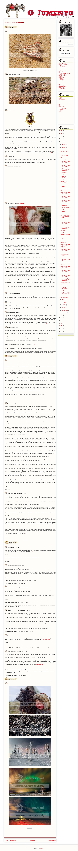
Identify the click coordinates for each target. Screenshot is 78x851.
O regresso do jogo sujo (65, 278)
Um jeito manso (62, 88)
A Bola (60, 97)
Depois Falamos (62, 71)
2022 (62, 326)
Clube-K (60, 98)
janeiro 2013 (63, 144)
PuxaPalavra (61, 83)
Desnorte (61, 72)
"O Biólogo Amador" (62, 80)
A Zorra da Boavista (62, 67)
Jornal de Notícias (62, 106)
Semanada (63, 163)
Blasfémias (61, 68)
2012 (62, 141)
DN (34, 344)
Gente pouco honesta (65, 203)
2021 (62, 325)
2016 (62, 317)
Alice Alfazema (62, 66)
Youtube (47, 323)
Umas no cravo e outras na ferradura (65, 149)
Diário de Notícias (62, 100)
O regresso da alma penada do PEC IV (65, 252)
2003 (62, 130)
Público (60, 110)
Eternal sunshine (37, 241)
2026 (62, 331)
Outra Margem (62, 81)
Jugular (60, 76)
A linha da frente (64, 242)
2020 (62, 323)
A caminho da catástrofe (65, 234)
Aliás (60, 65)
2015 (62, 315)
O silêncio (63, 186)
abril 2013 (63, 299)
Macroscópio (61, 77)
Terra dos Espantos (62, 86)
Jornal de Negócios (62, 105)
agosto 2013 (63, 305)
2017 (62, 318)
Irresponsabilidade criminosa (64, 273)
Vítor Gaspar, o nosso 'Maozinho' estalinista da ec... (65, 216)
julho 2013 (63, 304)
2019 (62, 322)
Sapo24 (60, 112)
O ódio (62, 238)
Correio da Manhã (62, 99)
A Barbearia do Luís (62, 63)
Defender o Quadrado (63, 70)
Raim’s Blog (61, 84)
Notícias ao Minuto (46, 639)
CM (51, 152)
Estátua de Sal (62, 75)
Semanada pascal (64, 297)
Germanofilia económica (65, 268)
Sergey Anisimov (10, 683)
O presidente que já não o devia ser (65, 283)
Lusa (60, 107)
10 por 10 (63, 168)
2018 (62, 320)
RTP (32, 551)
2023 (62, 328)
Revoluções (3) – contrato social (64, 182)
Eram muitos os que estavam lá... (65, 159)
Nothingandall (61, 79)
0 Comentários (20, 827)
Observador (61, 109)
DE (44, 394)
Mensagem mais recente (10, 840)
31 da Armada (61, 87)
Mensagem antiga (52, 840)
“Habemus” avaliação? (65, 207)
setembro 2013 (64, 307)
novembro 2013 (64, 310)
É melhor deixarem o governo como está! (65, 293)
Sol (59, 114)
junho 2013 (63, 302)
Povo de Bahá (61, 82)
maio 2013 (63, 301)
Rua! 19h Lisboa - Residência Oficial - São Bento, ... (65, 220)
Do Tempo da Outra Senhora (64, 73)
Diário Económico (62, 101)
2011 (62, 139)
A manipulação (64, 190)
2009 (62, 136)
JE (59, 104)
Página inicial (32, 840)
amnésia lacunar (21, 203)
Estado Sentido (62, 74)
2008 (62, 135)
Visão (60, 116)
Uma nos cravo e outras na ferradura (65, 223)
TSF (60, 115)
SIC (60, 113)
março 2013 (63, 147)
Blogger (42, 848)
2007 (62, 133)
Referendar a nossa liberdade (64, 247)
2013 (62, 143)
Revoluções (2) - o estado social (64, 177)
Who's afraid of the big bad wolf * (65, 255)
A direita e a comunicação (64, 288)
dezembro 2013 (64, 312)
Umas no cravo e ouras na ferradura (65, 232)
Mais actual (61, 78)
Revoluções (63, 172)
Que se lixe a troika (64, 155)
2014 (62, 314)
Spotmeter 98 (61, 85)
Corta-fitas (61, 69)
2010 (62, 138)
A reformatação (64, 151)
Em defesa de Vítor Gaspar (64, 226)
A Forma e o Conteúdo (63, 64)
